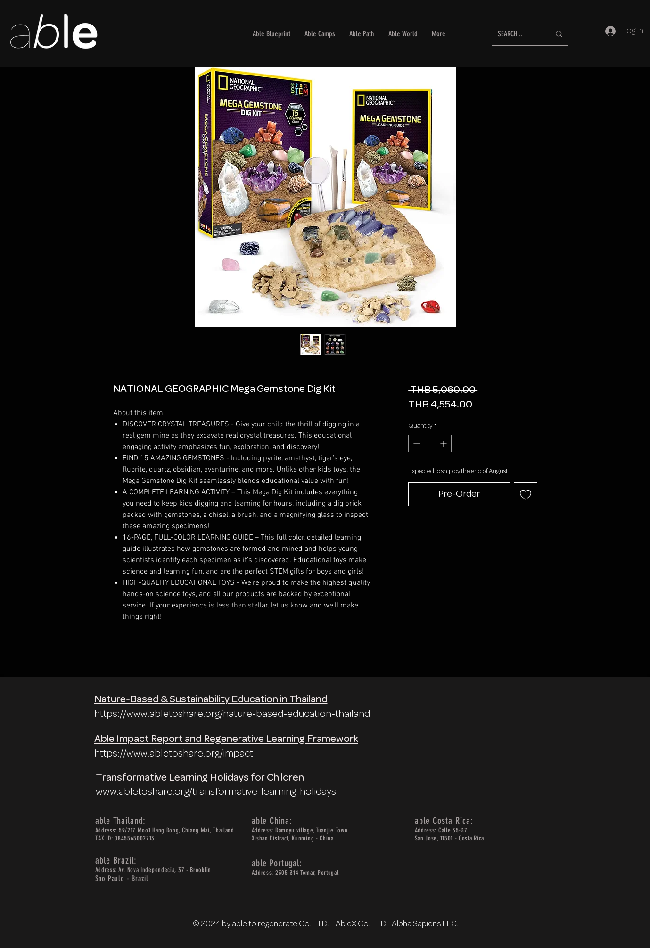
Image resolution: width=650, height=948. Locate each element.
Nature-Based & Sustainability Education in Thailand (211, 699)
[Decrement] (415, 443)
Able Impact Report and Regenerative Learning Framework (226, 739)
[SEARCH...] (517, 34)
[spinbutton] (429, 443)
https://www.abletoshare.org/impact (173, 753)
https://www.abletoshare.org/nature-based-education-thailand (232, 714)
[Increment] (444, 443)
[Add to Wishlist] (525, 494)
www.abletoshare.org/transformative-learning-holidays (216, 792)
